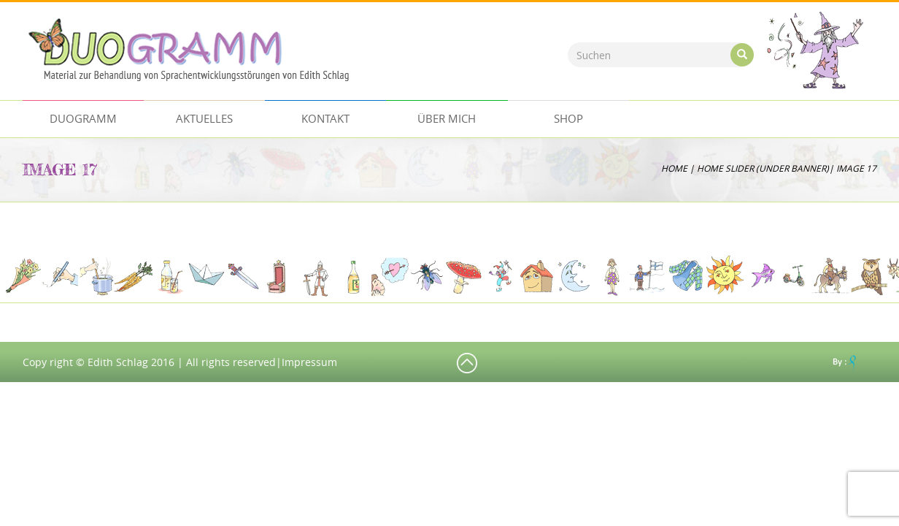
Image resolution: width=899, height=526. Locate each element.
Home (674, 168)
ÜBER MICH (446, 119)
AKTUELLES (204, 119)
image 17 (60, 169)
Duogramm (83, 119)
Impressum (309, 362)
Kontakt (325, 119)
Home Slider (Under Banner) (763, 168)
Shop (568, 119)
